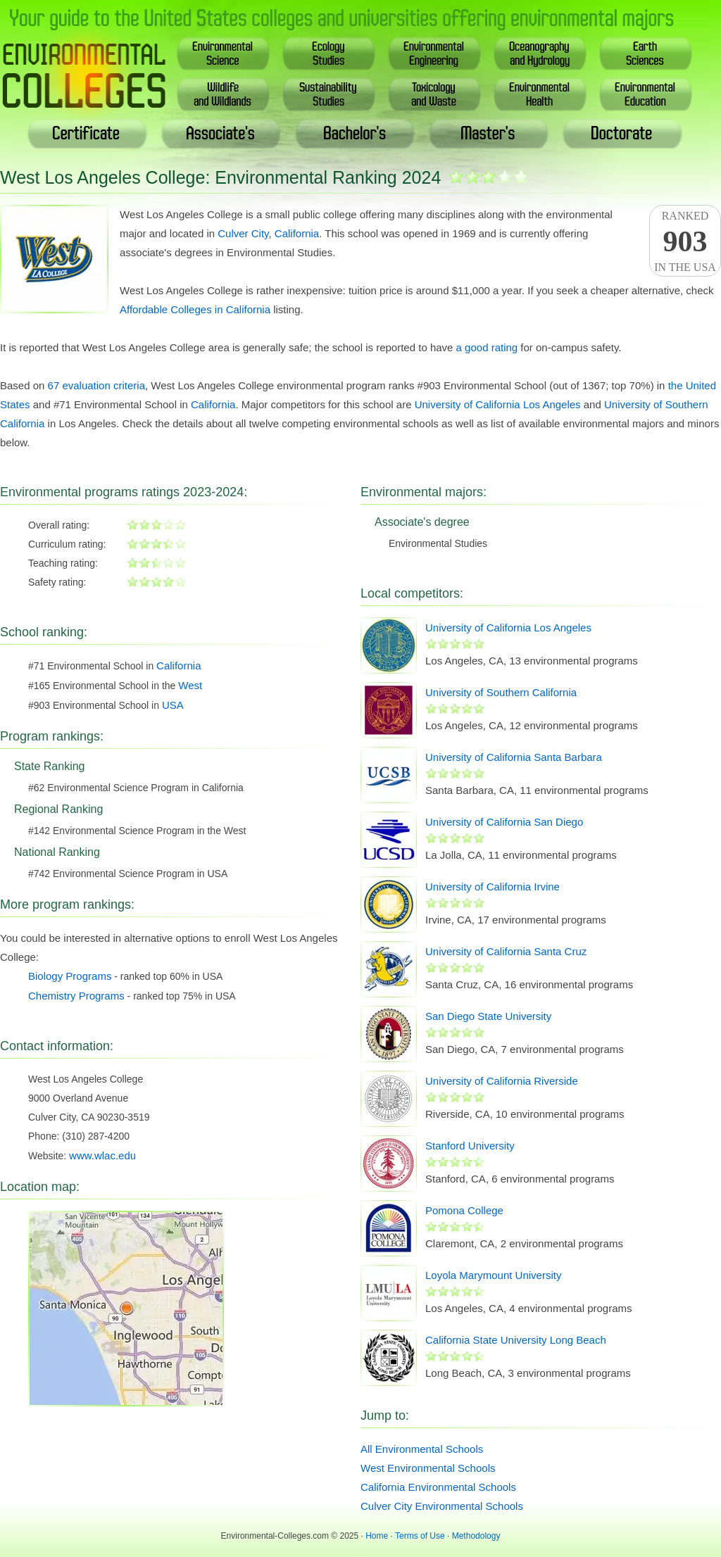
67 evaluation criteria (96, 385)
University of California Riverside (501, 1081)
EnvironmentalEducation (645, 94)
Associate (220, 133)
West (190, 685)
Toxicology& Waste (434, 94)
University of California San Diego (504, 822)
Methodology (476, 1536)
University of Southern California (501, 692)
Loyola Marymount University (493, 1275)
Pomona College (464, 1210)
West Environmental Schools (427, 1468)
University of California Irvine (492, 887)
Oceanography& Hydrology (540, 53)
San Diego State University (488, 1016)
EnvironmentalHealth (540, 94)
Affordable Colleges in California (195, 309)
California (297, 233)
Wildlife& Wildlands (223, 94)
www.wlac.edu (102, 1155)
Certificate (87, 133)
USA (173, 705)
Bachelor (355, 133)
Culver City (243, 233)
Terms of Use (420, 1536)
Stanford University (470, 1146)
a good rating (487, 347)
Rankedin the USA (685, 241)
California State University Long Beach (515, 1340)
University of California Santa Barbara (513, 757)
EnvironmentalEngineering (434, 53)
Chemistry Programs (76, 996)
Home (376, 1536)
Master (488, 133)
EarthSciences (646, 53)
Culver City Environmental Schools (441, 1506)
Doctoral (622, 133)
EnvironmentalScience (223, 53)
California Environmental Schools (438, 1487)
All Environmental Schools (421, 1449)
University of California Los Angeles (498, 404)
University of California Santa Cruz (506, 951)
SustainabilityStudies (329, 94)
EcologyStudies (328, 53)
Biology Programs (69, 976)
